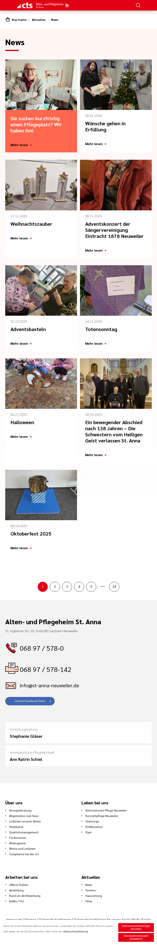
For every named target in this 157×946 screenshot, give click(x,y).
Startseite (19, 19)
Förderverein (17, 837)
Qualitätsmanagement (24, 832)
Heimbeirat (16, 827)
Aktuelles (39, 19)
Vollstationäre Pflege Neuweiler (106, 810)
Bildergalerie (17, 843)
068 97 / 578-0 (42, 648)
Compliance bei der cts (24, 854)
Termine (90, 890)
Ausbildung (16, 890)
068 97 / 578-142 (45, 669)
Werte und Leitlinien (22, 848)
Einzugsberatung (20, 810)
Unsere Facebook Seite (30, 701)
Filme (88, 901)
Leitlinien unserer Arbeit (25, 821)
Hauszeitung (93, 895)
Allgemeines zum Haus (24, 816)
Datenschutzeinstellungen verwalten (136, 928)
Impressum (14, 919)
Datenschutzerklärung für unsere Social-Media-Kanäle (112, 919)
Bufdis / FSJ (16, 901)
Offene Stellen (18, 885)
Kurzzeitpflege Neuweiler (101, 816)
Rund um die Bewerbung (24, 895)
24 (114, 586)
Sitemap (30, 919)
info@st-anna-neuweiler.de (49, 685)
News (54, 19)
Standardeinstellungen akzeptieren (136, 938)
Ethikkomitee (94, 827)
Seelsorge (92, 821)
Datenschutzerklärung (55, 919)
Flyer (88, 832)
